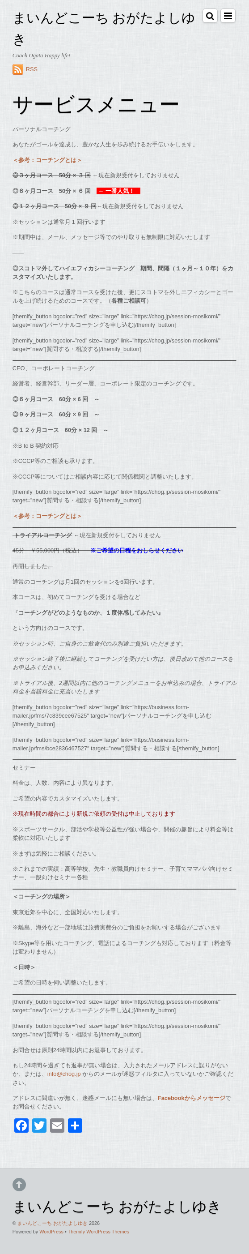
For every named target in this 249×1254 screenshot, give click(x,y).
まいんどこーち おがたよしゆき (52, 1223)
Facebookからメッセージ (191, 1098)
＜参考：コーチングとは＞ (47, 160)
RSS (32, 69)
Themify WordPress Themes (98, 1231)
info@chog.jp (64, 1073)
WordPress (51, 1231)
